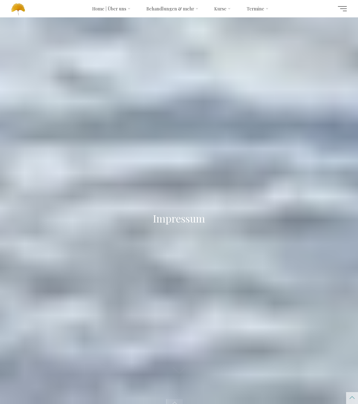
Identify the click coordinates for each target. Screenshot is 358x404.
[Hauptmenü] (342, 8)
